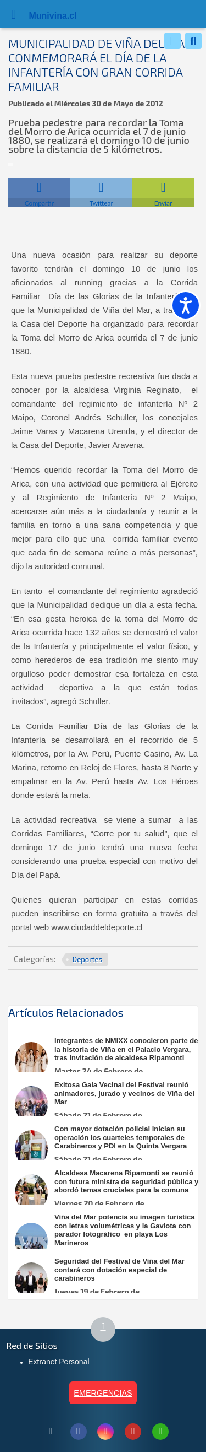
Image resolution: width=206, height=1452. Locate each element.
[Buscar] (193, 41)
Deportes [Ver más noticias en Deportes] (88, 959)
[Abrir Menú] (13, 14)
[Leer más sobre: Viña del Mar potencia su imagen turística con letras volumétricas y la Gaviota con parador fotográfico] (108, 1241)
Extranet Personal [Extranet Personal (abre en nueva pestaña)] (58, 1361)
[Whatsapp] (172, 41)
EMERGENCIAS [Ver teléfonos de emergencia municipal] (103, 1393)
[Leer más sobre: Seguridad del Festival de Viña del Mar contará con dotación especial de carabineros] (108, 1281)
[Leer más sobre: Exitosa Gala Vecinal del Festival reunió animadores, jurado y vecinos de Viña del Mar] (108, 1104)
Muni (40, 15)
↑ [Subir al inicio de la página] (107, 1330)
